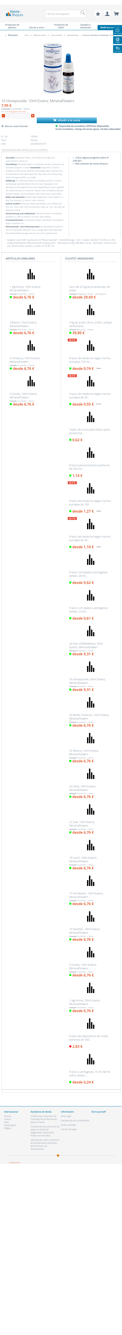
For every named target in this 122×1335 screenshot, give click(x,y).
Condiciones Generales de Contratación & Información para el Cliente (44, 1119)
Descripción (9, 149)
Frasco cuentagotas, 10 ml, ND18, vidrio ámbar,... (89, 1073)
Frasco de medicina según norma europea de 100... (90, 502)
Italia (6, 1122)
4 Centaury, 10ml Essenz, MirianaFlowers (25, 360)
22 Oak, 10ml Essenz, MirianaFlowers (82, 823)
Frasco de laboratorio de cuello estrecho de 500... (88, 1037)
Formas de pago (69, 1129)
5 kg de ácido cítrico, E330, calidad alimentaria (90, 324)
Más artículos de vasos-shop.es (90, 163)
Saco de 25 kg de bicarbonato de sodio (89, 288)
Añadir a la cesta (66, 120)
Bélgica (7, 1128)
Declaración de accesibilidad (75, 1120)
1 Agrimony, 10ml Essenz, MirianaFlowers (25, 288)
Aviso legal (66, 1116)
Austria (7, 1116)
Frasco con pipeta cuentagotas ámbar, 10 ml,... (88, 609)
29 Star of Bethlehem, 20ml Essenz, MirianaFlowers (86, 645)
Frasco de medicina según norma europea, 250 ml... (90, 360)
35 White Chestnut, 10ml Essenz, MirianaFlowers (89, 716)
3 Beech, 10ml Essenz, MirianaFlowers (23, 324)
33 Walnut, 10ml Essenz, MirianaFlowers (84, 752)
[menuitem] (5, 2)
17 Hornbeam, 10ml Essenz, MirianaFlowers (86, 895)
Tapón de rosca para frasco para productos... (89, 431)
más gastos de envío (17, 111)
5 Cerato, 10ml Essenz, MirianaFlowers (23, 395)
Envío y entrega (68, 1124)
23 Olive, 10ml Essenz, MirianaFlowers (82, 788)
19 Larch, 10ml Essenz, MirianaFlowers (83, 859)
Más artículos (25, 149)
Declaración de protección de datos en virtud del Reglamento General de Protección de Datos (45, 1131)
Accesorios (41, 149)
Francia (7, 1119)
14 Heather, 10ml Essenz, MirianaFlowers (84, 930)
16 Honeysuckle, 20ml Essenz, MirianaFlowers (87, 681)
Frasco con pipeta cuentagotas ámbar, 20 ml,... (88, 574)
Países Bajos (10, 1125)
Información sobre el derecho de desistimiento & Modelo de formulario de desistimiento (45, 1144)
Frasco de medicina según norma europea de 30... (90, 538)
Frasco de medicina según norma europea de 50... (90, 395)
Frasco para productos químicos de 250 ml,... (89, 467)
